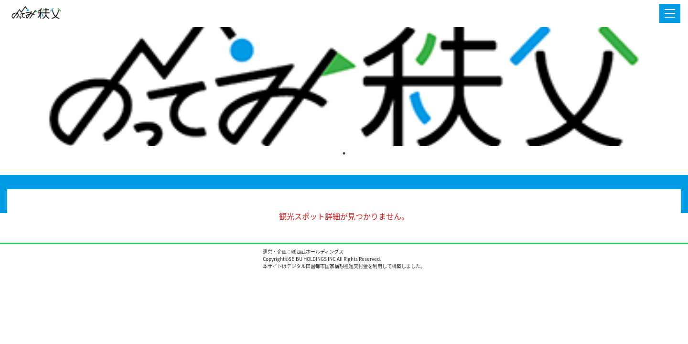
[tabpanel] (344, 86)
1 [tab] (344, 153)
